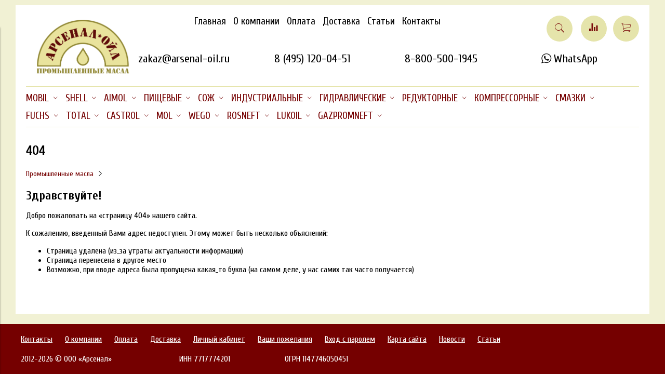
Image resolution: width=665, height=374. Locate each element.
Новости (452, 339)
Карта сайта (407, 339)
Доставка (341, 21)
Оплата (301, 21)
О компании (256, 21)
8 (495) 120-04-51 (312, 58)
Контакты (421, 21)
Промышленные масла (60, 173)
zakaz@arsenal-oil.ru (184, 58)
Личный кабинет (219, 339)
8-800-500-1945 (441, 58)
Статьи (381, 21)
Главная (210, 21)
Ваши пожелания (285, 339)
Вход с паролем (350, 339)
